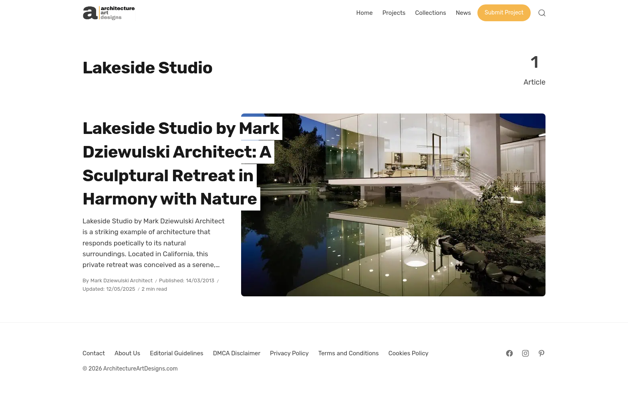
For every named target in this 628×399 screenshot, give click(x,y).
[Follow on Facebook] (509, 353)
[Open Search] (542, 13)
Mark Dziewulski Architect (122, 280)
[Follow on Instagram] (525, 353)
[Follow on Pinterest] (541, 353)
